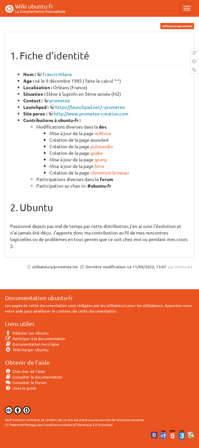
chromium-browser (109, 172)
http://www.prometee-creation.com (91, 113)
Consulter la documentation (33, 376)
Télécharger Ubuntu (26, 349)
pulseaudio (101, 146)
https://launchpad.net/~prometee (90, 107)
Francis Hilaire (57, 74)
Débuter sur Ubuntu (27, 333)
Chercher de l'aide (25, 371)
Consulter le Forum (25, 382)
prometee (59, 100)
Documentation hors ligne (32, 344)
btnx (99, 166)
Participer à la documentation (35, 338)
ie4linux (103, 133)
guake (96, 153)
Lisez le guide (21, 388)
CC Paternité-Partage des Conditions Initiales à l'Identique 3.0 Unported (59, 424)
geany (101, 159)
